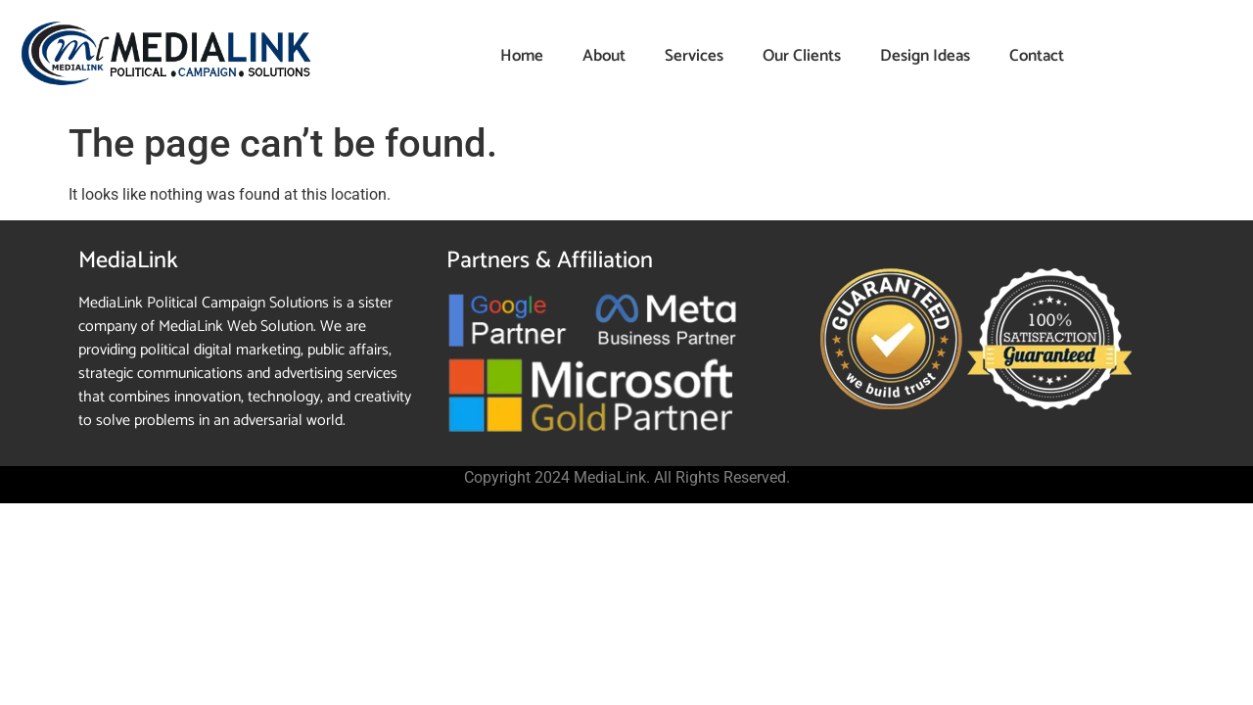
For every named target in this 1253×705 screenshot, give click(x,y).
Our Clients (802, 56)
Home (521, 56)
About (604, 56)
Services (694, 56)
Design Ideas (925, 56)
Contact (1036, 56)
